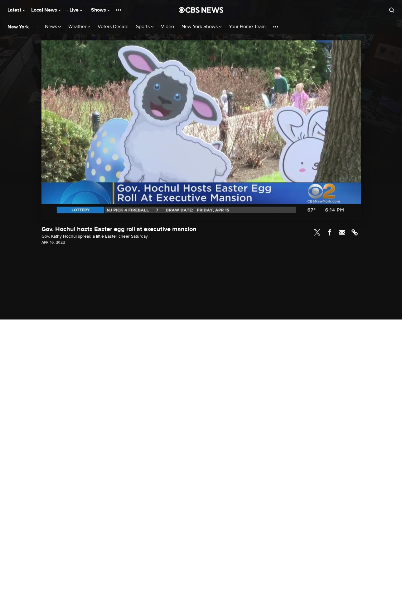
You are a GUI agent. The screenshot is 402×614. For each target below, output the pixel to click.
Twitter (317, 232)
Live (76, 10)
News (53, 27)
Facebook (330, 232)
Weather (79, 27)
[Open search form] (392, 10)
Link (354, 232)
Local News (46, 9)
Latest (16, 9)
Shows (100, 9)
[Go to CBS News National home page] (201, 10)
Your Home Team (247, 27)
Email (342, 232)
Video (167, 27)
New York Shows (201, 27)
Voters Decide (113, 27)
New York (18, 27)
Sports (144, 27)
